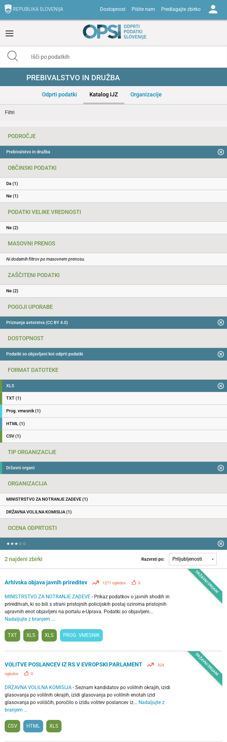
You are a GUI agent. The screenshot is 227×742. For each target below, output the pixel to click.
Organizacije (146, 94)
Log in (213, 9)
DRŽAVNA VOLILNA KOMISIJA (39, 687)
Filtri (10, 112)
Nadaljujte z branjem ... (30, 619)
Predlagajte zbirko (181, 9)
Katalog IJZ (103, 94)
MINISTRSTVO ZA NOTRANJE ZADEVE (48, 597)
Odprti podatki (59, 94)
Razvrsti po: (153, 559)
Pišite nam (143, 9)
